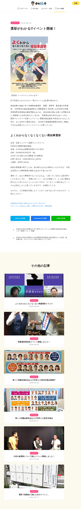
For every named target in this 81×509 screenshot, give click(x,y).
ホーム (13, 464)
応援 (75, 3)
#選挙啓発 (48, 206)
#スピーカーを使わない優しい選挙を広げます (27, 206)
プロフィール (25, 464)
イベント (15, 23)
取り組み (39, 464)
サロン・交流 (52, 464)
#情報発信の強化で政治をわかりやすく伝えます (27, 203)
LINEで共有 (61, 218)
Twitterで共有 (20, 218)
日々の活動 (66, 464)
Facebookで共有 (40, 218)
